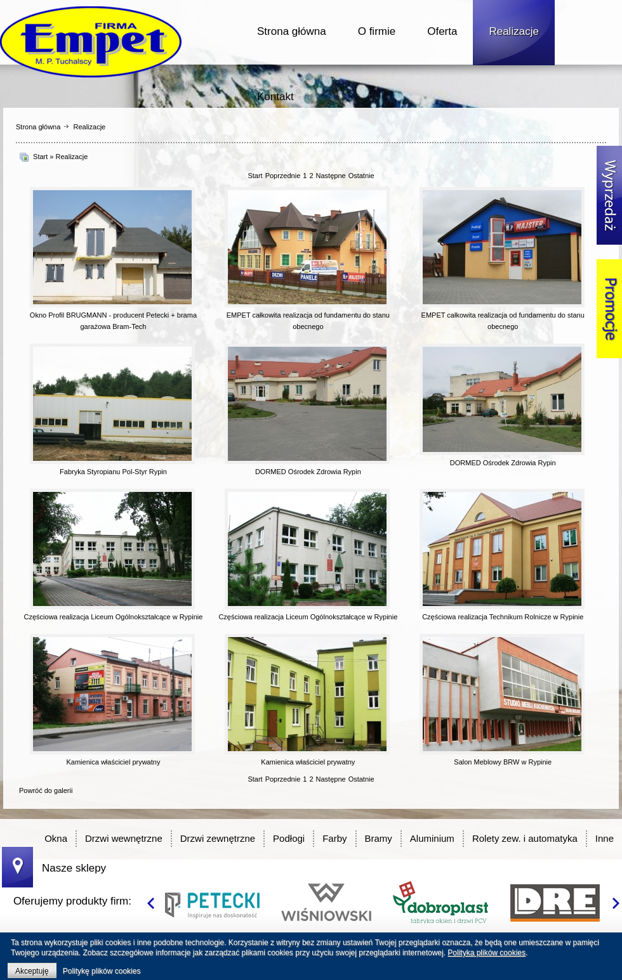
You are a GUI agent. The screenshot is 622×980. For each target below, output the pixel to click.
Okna (55, 838)
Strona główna (291, 31)
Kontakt (275, 97)
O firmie (377, 31)
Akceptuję (32, 971)
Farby (334, 838)
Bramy (378, 838)
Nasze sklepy (74, 868)
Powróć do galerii (45, 790)
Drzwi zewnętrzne (217, 838)
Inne (604, 838)
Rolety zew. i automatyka (525, 838)
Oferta (442, 31)
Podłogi (289, 838)
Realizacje (513, 31)
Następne (331, 175)
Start (40, 156)
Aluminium (432, 838)
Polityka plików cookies (486, 952)
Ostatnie (361, 175)
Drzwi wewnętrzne (123, 838)
